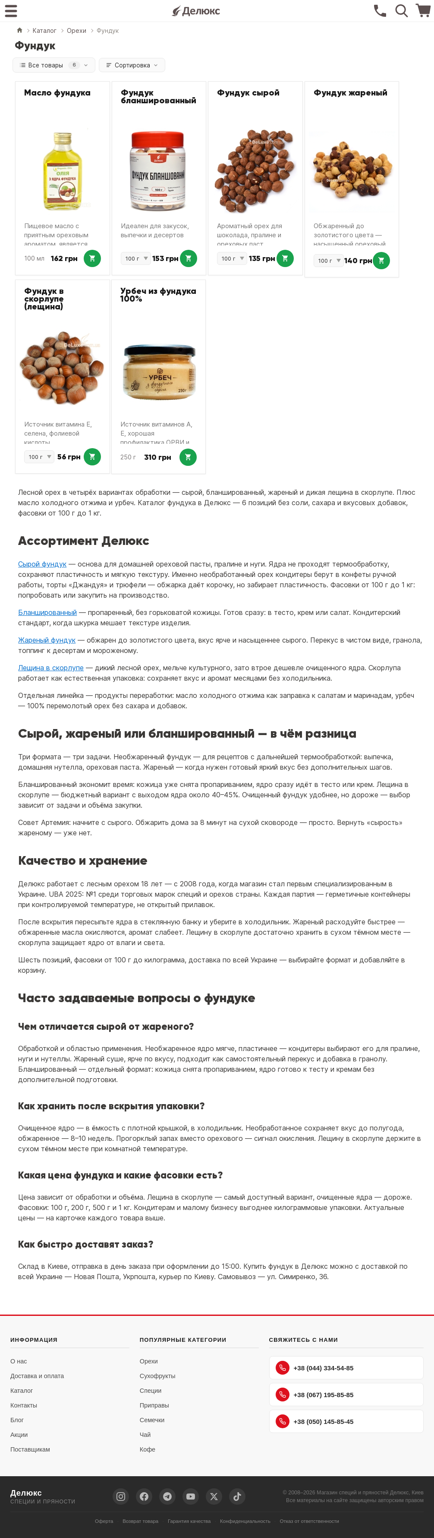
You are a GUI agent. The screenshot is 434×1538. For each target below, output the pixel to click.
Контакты (23, 1405)
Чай (145, 1435)
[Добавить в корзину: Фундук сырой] (285, 258)
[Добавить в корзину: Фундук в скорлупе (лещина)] (92, 457)
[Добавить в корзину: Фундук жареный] (381, 261)
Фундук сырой (248, 93)
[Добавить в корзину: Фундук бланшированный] (188, 258)
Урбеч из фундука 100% (158, 295)
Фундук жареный (350, 93)
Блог (17, 1420)
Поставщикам (30, 1449)
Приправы (154, 1405)
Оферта (104, 1521)
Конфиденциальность (245, 1521)
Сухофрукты (158, 1376)
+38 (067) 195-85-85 (315, 1395)
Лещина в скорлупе (51, 668)
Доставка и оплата (37, 1376)
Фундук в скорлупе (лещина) (44, 299)
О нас (18, 1361)
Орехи (149, 1361)
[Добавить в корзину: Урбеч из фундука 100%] (188, 457)
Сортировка (135, 65)
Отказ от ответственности (310, 1521)
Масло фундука (57, 93)
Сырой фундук (42, 564)
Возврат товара (140, 1521)
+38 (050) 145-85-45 (315, 1422)
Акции (19, 1435)
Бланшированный (47, 612)
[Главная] (19, 31)
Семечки (152, 1420)
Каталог (21, 1391)
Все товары (55, 65)
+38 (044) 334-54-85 (315, 1368)
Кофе (147, 1449)
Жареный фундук (46, 640)
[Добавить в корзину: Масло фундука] (92, 258)
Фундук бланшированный (158, 97)
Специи (151, 1391)
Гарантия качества (189, 1521)
